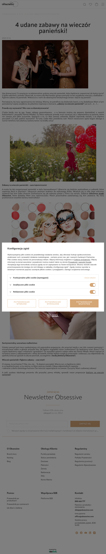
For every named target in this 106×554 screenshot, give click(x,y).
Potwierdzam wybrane (22, 303)
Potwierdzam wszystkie (84, 303)
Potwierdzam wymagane (53, 303)
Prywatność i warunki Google (79, 262)
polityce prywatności (82, 260)
